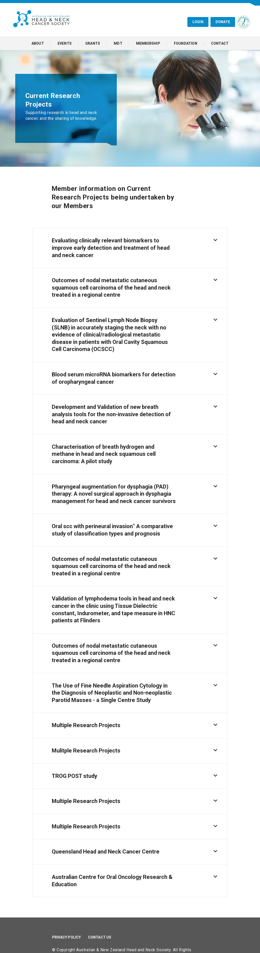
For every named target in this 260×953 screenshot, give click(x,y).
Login (197, 22)
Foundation (185, 43)
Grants (92, 43)
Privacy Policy (66, 937)
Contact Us (99, 937)
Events (65, 43)
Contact (220, 43)
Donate (223, 22)
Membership (148, 43)
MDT (118, 43)
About (37, 43)
